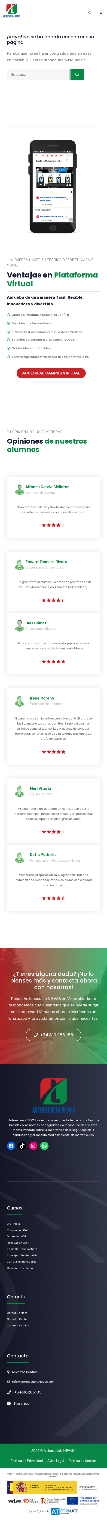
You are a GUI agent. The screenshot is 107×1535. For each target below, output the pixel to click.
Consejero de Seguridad (23, 1255)
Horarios (21, 1403)
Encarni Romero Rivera (46, 562)
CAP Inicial (14, 1223)
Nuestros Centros (25, 1372)
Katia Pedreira (43, 854)
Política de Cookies (83, 1461)
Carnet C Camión (18, 1325)
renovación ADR (18, 1242)
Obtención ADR (17, 1236)
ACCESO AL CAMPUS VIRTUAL (51, 373)
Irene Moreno (42, 698)
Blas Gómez (36, 623)
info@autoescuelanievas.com (33, 1381)
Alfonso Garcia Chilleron (47, 487)
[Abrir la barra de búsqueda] (89, 13)
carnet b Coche (17, 1319)
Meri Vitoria (40, 788)
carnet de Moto (17, 1312)
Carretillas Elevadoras (22, 1261)
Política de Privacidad (27, 1461)
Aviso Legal (55, 1461)
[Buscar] (77, 74)
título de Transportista (22, 1249)
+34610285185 (27, 1392)
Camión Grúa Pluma (20, 1268)
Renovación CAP (17, 1230)
